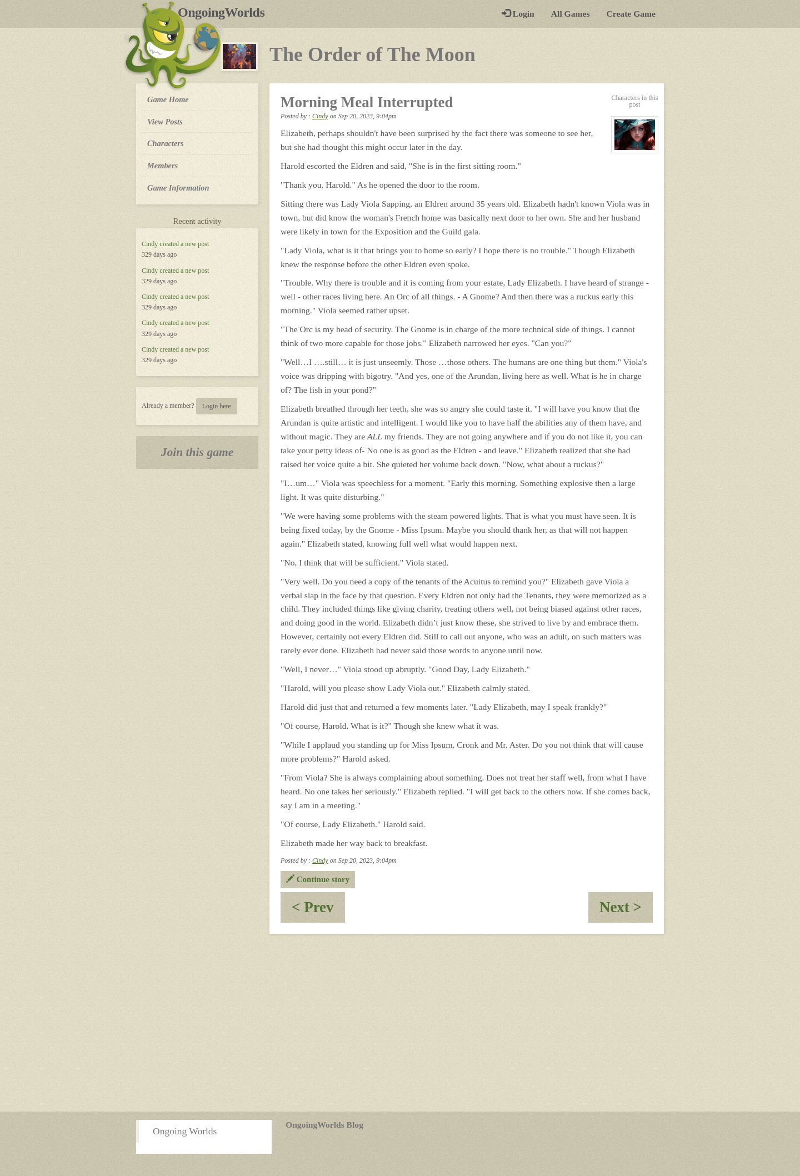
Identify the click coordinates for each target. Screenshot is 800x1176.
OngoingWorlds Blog (324, 1124)
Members (162, 165)
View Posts (165, 121)
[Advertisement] (400, 1022)
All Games (570, 13)
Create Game (631, 13)
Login (518, 13)
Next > (626, 910)
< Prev (318, 910)
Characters (165, 143)
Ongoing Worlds (185, 1131)
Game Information (178, 187)
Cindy (150, 244)
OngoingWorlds (225, 12)
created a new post (184, 244)
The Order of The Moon (372, 54)
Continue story (317, 879)
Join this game (197, 452)
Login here (216, 406)
